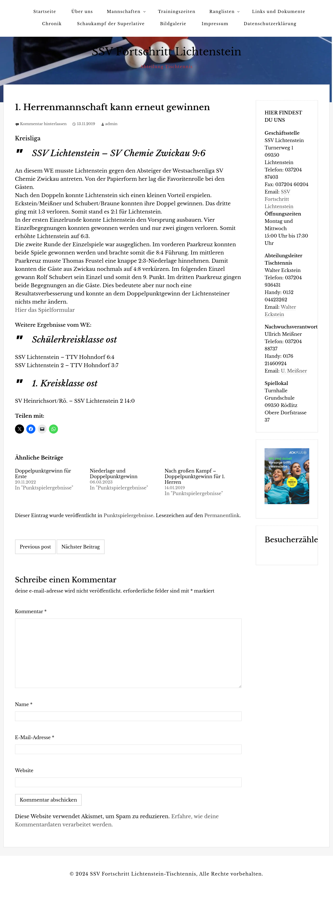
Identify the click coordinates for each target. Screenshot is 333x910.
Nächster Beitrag (80, 547)
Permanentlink (222, 515)
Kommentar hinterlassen (43, 123)
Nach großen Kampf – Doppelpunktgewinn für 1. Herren (195, 476)
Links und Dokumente (278, 11)
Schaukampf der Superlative (111, 23)
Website (24, 770)
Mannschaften (124, 11)
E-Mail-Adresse (34, 737)
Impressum (215, 23)
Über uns (82, 11)
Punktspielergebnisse (128, 515)
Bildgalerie (173, 23)
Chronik (52, 23)
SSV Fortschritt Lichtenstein (166, 52)
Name (24, 704)
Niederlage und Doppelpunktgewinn (114, 473)
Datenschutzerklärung (270, 23)
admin (111, 123)
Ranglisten (222, 11)
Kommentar (31, 611)
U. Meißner (294, 371)
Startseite (44, 11)
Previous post (35, 547)
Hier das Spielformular (45, 310)
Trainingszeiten (176, 11)
